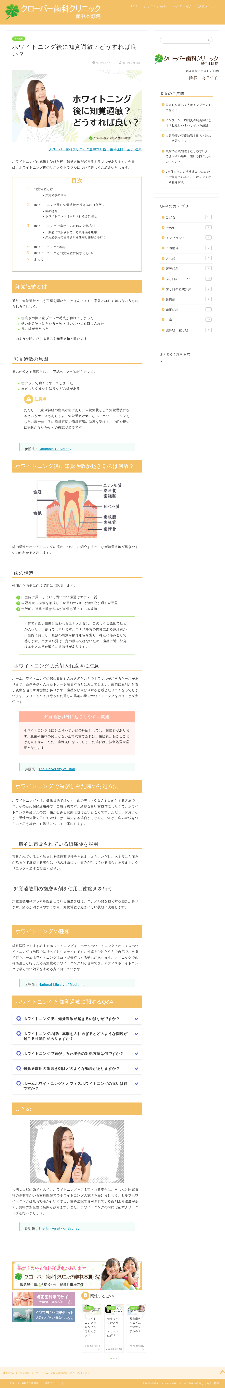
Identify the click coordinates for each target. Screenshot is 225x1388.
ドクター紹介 (182, 6)
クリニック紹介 (155, 6)
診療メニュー (208, 6)
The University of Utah (57, 769)
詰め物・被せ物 (189, 330)
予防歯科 (189, 248)
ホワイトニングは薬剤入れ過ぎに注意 (71, 216)
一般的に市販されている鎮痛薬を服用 (71, 232)
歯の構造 (51, 211)
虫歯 (189, 320)
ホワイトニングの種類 (50, 247)
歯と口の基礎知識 (189, 289)
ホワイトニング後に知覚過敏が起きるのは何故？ (69, 205)
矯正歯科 (189, 309)
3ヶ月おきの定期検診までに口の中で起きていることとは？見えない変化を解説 (188, 177)
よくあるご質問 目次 (175, 354)
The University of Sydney (59, 1228)
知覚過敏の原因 (56, 195)
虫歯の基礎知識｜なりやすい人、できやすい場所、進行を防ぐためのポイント (188, 156)
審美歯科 (18, 38)
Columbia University (55, 449)
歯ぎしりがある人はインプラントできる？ (188, 107)
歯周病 (189, 299)
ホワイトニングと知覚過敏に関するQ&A (63, 253)
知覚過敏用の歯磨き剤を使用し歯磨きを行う (75, 237)
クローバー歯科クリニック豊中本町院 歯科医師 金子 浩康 (95, 149)
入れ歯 (189, 258)
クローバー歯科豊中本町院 (24, 1383)
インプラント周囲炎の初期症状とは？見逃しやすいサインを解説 (188, 123)
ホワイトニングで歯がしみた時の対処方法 (65, 226)
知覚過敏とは (43, 189)
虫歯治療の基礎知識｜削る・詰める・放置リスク (188, 138)
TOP (134, 6)
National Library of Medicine (61, 984)
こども (189, 217)
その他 (189, 227)
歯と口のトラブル (189, 279)
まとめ (39, 259)
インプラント (189, 237)
